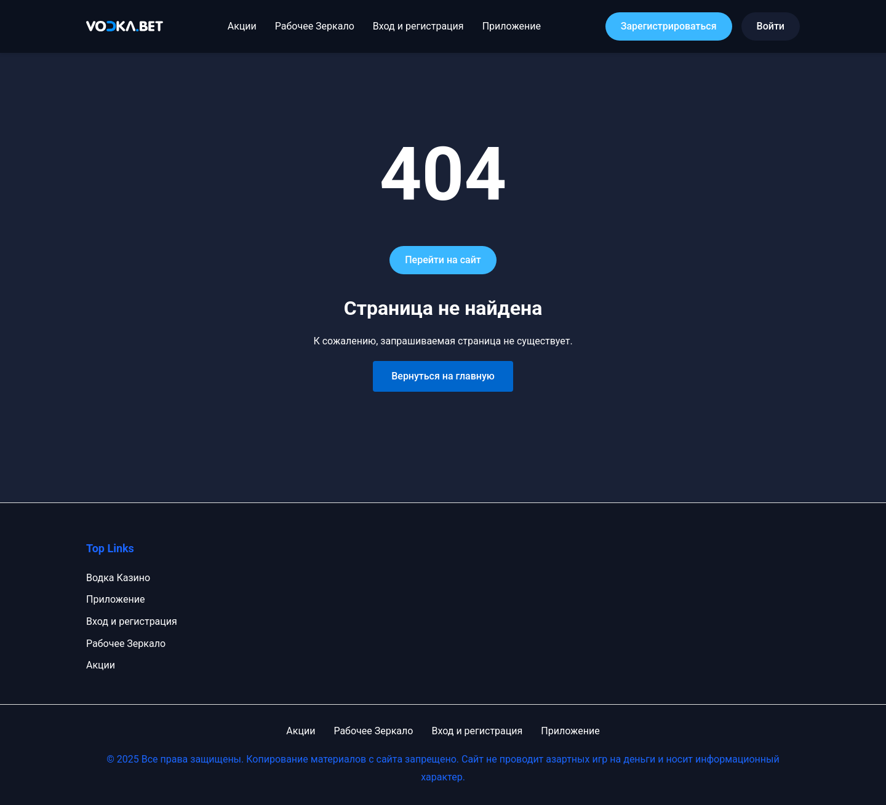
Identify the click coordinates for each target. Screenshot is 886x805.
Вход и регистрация (418, 26)
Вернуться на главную (443, 376)
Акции (242, 26)
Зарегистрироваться (669, 26)
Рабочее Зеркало (314, 26)
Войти (770, 26)
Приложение (511, 26)
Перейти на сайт (443, 260)
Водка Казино (118, 578)
